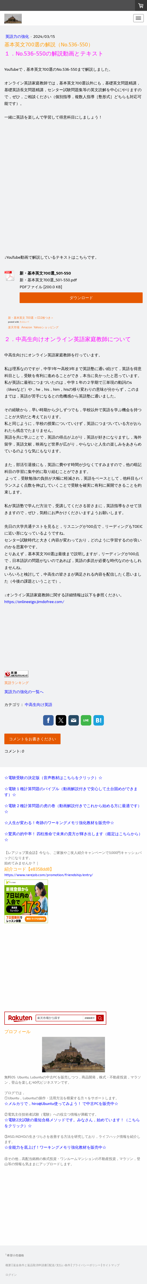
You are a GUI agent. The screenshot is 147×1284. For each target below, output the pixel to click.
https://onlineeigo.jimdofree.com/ (34, 601)
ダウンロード (81, 297)
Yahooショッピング (46, 327)
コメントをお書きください (32, 738)
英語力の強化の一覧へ (24, 691)
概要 (8, 1265)
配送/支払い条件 (59, 1265)
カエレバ (24, 322)
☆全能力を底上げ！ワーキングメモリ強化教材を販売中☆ (55, 1147)
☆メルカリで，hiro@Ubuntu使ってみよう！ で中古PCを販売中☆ (61, 1103)
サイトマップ (111, 1265)
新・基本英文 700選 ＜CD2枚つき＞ (31, 317)
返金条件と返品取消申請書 (30, 1265)
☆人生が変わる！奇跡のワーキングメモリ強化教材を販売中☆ (59, 822)
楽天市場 (13, 327)
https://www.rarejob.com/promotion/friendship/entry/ (48, 875)
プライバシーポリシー (86, 1265)
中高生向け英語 (38, 704)
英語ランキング (16, 683)
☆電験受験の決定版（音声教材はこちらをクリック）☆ (53, 777)
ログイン (11, 1274)
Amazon (26, 327)
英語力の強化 (17, 36)
